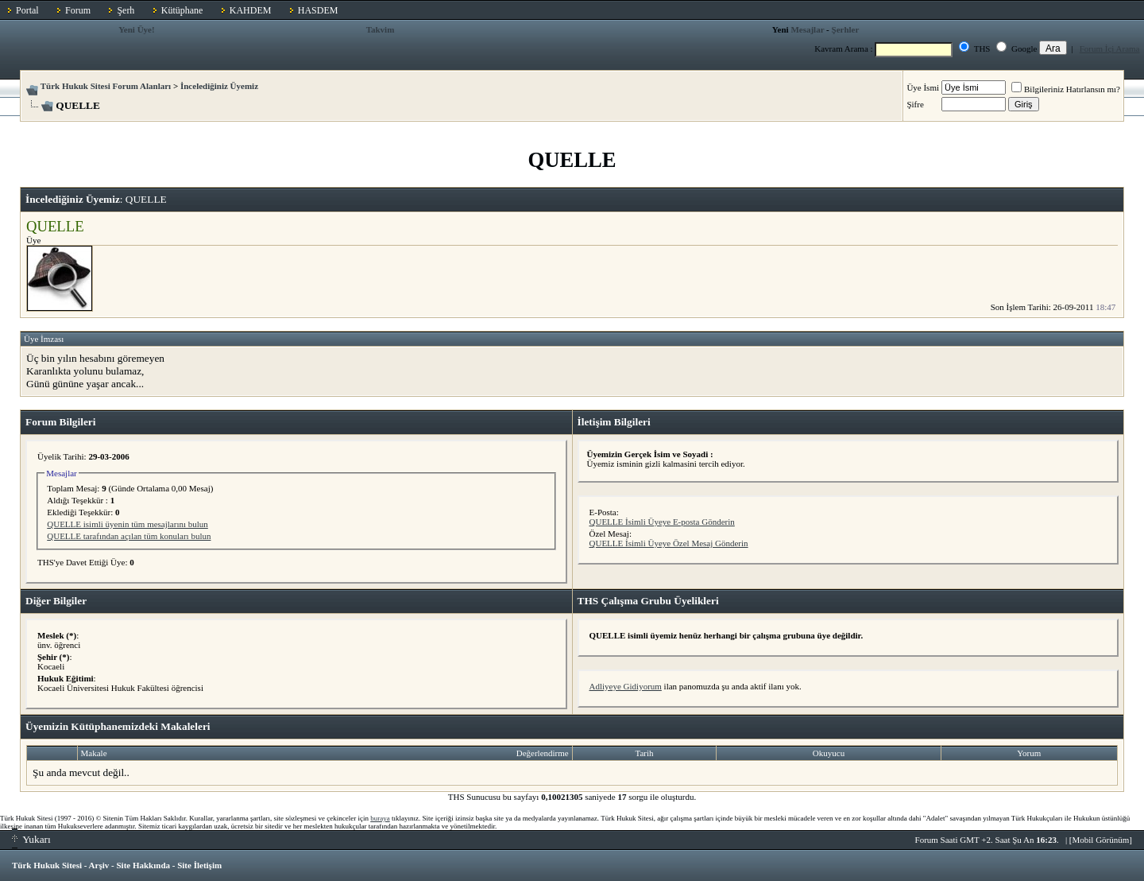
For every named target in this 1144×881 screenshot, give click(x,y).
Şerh (125, 10)
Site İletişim (199, 865)
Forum (78, 10)
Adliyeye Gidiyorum (625, 686)
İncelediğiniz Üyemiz (219, 86)
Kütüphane (182, 10)
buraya (380, 818)
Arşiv (99, 865)
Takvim (380, 29)
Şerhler (846, 29)
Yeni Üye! (136, 29)
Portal (27, 10)
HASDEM (318, 10)
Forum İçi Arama (1110, 48)
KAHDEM (251, 10)
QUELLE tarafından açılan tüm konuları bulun (129, 536)
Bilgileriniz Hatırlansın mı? (1065, 89)
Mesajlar (807, 29)
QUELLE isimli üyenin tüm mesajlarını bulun (127, 524)
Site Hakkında (143, 865)
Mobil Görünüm (1101, 839)
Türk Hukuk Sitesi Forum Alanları (106, 86)
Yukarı (31, 839)
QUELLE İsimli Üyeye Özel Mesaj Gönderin (668, 543)
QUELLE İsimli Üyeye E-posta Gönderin (662, 521)
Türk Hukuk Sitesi (47, 865)
